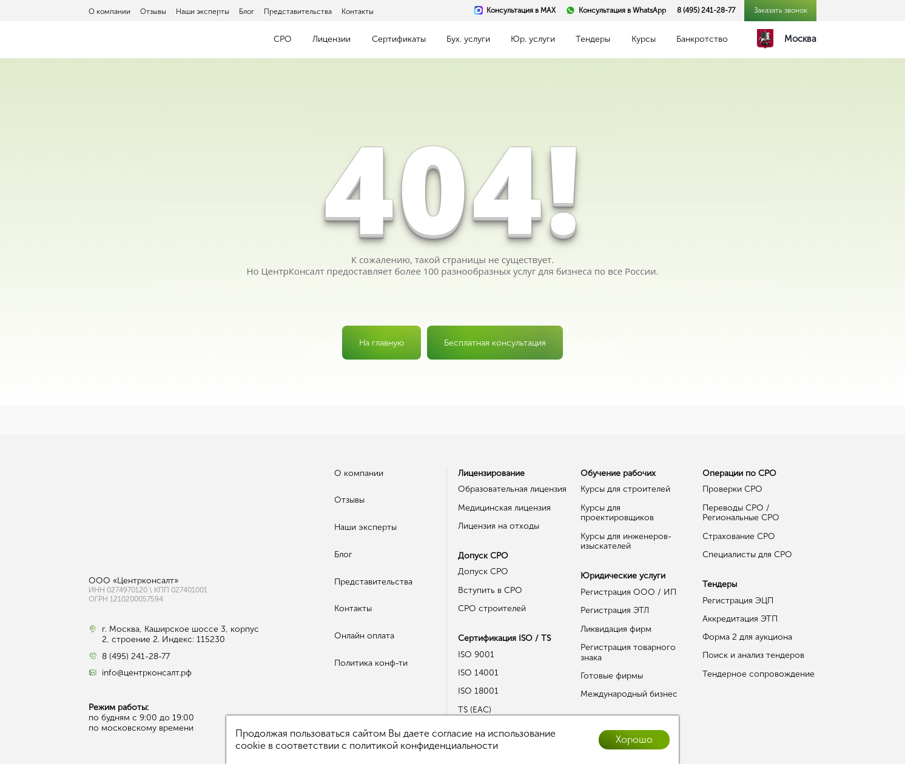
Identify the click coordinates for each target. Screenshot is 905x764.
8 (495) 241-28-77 (706, 10)
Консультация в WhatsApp (622, 10)
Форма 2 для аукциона (747, 637)
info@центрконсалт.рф (147, 673)
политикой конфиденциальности (423, 745)
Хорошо (634, 739)
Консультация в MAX (521, 10)
